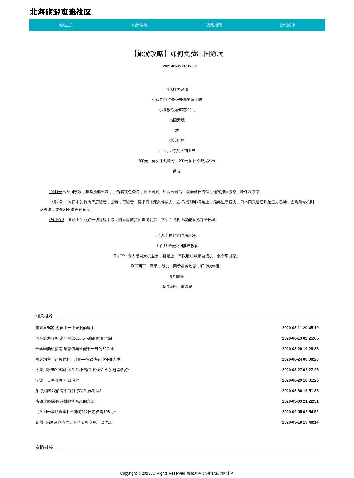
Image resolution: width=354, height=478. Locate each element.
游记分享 (288, 25)
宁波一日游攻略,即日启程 (57, 380)
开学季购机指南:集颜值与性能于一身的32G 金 (74, 348)
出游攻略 (140, 25)
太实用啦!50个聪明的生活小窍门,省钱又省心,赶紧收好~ (82, 369)
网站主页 (66, 25)
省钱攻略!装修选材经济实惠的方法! (65, 401)
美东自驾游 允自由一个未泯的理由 (65, 327)
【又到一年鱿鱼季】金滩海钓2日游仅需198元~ (75, 411)
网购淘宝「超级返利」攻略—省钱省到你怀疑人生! (78, 359)
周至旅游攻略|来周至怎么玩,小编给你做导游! (73, 338)
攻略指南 (214, 25)
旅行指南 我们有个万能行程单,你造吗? (68, 390)
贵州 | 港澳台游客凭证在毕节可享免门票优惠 (73, 422)
